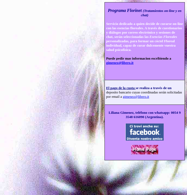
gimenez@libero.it (120, 63)
